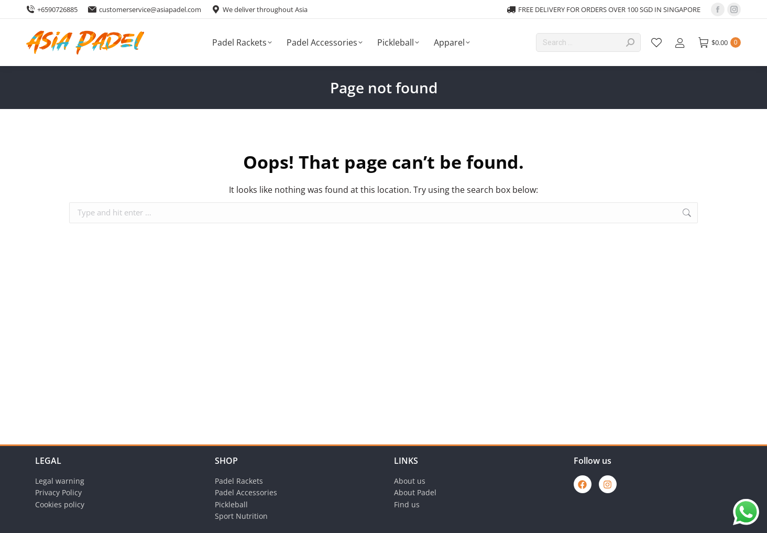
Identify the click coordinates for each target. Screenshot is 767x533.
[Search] (588, 42)
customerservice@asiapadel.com (144, 10)
